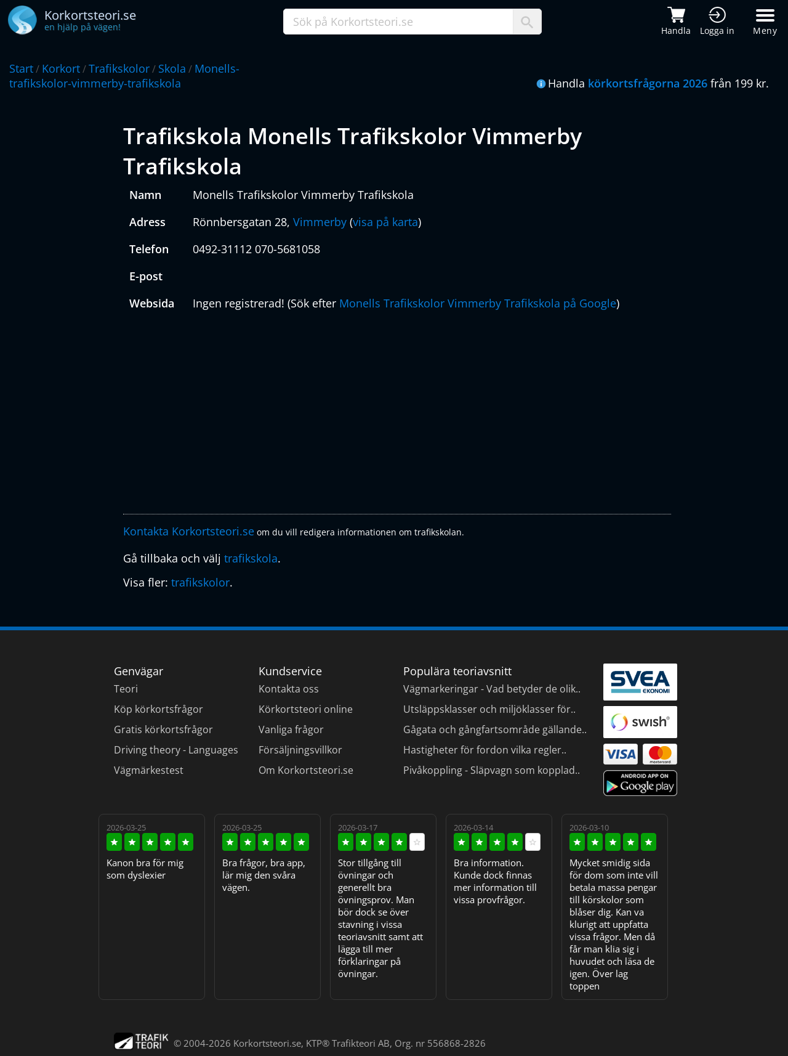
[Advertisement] (397, 415)
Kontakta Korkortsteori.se (188, 531)
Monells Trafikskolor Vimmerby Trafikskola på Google (477, 303)
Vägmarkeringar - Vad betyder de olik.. (492, 689)
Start (21, 68)
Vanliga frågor (291, 729)
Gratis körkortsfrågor (163, 729)
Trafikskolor (119, 68)
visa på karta (385, 221)
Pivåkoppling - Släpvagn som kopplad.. (491, 770)
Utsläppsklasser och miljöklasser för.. (489, 709)
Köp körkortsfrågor (158, 709)
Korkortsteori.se (267, 1043)
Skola (172, 68)
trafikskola (251, 558)
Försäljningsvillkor (300, 750)
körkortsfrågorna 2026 (647, 83)
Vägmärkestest (148, 770)
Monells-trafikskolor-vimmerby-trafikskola (124, 76)
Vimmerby (320, 221)
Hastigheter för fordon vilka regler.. (484, 750)
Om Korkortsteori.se (306, 770)
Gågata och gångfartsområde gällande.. (495, 729)
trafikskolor (200, 582)
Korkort (61, 68)
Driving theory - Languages (176, 750)
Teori (126, 689)
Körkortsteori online (306, 709)
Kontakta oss (289, 689)
